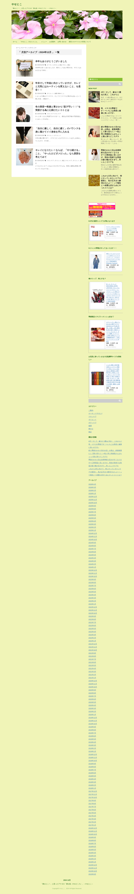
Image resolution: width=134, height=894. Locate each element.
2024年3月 (92, 561)
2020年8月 (92, 693)
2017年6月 (92, 810)
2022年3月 (92, 635)
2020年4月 (92, 705)
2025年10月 (93, 503)
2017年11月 (93, 794)
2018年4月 (92, 779)
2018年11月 (93, 757)
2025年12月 (93, 496)
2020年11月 (93, 684)
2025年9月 (92, 506)
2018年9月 (92, 764)
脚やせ (91, 429)
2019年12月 (93, 718)
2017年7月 (92, 807)
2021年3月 (92, 671)
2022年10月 (93, 613)
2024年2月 (92, 564)
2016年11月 (93, 831)
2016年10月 (93, 834)
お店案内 (52, 42)
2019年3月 (92, 745)
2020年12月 (93, 681)
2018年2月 (92, 785)
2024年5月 (92, 555)
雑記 (61, 65)
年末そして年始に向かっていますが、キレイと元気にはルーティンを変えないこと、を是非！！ (58, 86)
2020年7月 (92, 696)
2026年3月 (92, 487)
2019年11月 (93, 721)
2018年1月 (92, 788)
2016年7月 (92, 843)
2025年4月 (92, 521)
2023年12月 (93, 570)
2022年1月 (92, 641)
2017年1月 (92, 825)
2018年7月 (92, 770)
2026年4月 (92, 484)
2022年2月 (92, 638)
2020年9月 (92, 690)
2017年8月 (92, 804)
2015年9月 (92, 874)
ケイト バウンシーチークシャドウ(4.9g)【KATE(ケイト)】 (113, 228)
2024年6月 (92, 552)
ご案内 (91, 410)
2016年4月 (92, 853)
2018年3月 (92, 782)
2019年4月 (92, 742)
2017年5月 (92, 813)
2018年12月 (93, 754)
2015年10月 (93, 871)
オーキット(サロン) (53, 65)
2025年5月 (92, 518)
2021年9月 (92, 653)
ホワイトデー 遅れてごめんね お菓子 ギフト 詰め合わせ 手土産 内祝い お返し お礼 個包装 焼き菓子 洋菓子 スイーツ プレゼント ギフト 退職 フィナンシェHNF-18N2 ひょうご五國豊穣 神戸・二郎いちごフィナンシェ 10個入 (113, 331)
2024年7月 (92, 549)
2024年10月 (93, 539)
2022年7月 (92, 622)
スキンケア (50, 114)
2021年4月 (92, 668)
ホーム (15, 42)
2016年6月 (92, 846)
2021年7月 (92, 659)
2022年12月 (93, 607)
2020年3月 (92, 708)
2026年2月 (92, 490)
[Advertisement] (108, 60)
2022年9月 (92, 616)
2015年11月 (93, 868)
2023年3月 (92, 598)
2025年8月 (92, 509)
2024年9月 (92, 543)
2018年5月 (92, 776)
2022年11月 (93, 610)
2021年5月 (92, 665)
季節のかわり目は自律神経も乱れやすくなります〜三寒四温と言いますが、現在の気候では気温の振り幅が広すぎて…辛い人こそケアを (105, 463)
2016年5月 (92, 850)
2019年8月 (92, 730)
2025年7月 (92, 512)
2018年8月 (92, 767)
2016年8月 (92, 840)
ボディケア (92, 423)
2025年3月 (92, 524)
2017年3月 (92, 819)
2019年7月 (92, 733)
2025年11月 (93, 500)
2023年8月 (92, 582)
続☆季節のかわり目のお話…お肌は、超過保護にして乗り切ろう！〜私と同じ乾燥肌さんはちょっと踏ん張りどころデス (111, 131)
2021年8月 (92, 656)
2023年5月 (92, 592)
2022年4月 (92, 632)
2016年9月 (92, 837)
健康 (56, 93)
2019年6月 (92, 736)
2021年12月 (93, 644)
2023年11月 (93, 573)
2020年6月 (92, 699)
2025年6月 (92, 515)
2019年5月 (92, 739)
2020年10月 (93, 687)
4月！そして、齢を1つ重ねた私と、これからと (105, 441)
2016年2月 (92, 859)
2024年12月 (93, 533)
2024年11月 (93, 536)
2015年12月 (93, 865)
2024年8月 (92, 546)
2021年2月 (92, 675)
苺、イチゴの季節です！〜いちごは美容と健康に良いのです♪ (111, 110)
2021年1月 (92, 678)
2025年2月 (92, 527)
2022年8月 (92, 619)
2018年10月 (93, 761)
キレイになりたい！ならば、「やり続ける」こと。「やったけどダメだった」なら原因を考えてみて (58, 153)
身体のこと (61, 93)
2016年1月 (92, 862)
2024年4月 (92, 558)
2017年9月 (92, 800)
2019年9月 (92, 727)
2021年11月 (93, 647)
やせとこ (17, 4)
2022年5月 (92, 629)
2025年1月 (92, 530)
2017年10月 (93, 797)
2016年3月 (92, 856)
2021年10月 (93, 650)
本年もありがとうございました (51, 61)
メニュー (44, 42)
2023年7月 (92, 586)
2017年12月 (93, 791)
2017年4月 (92, 816)
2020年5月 (92, 702)
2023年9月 (92, 579)
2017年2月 (92, 822)
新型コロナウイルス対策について (80, 42)
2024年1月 (92, 567)
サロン (65, 65)
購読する (94, 79)
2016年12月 (93, 828)
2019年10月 (93, 724)
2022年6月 (92, 625)
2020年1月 (92, 714)
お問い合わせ (62, 42)
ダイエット (50, 93)
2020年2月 (92, 711)
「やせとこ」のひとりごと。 (29, 42)
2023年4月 (92, 595)
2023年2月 (92, 601)
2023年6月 (92, 589)
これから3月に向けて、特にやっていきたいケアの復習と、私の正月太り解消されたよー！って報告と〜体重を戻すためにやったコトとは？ (105, 472)
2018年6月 (92, 773)
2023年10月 (93, 576)
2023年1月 (92, 604)
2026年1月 (92, 493)
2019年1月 (92, 751)
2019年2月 (92, 748)
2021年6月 (92, 662)
